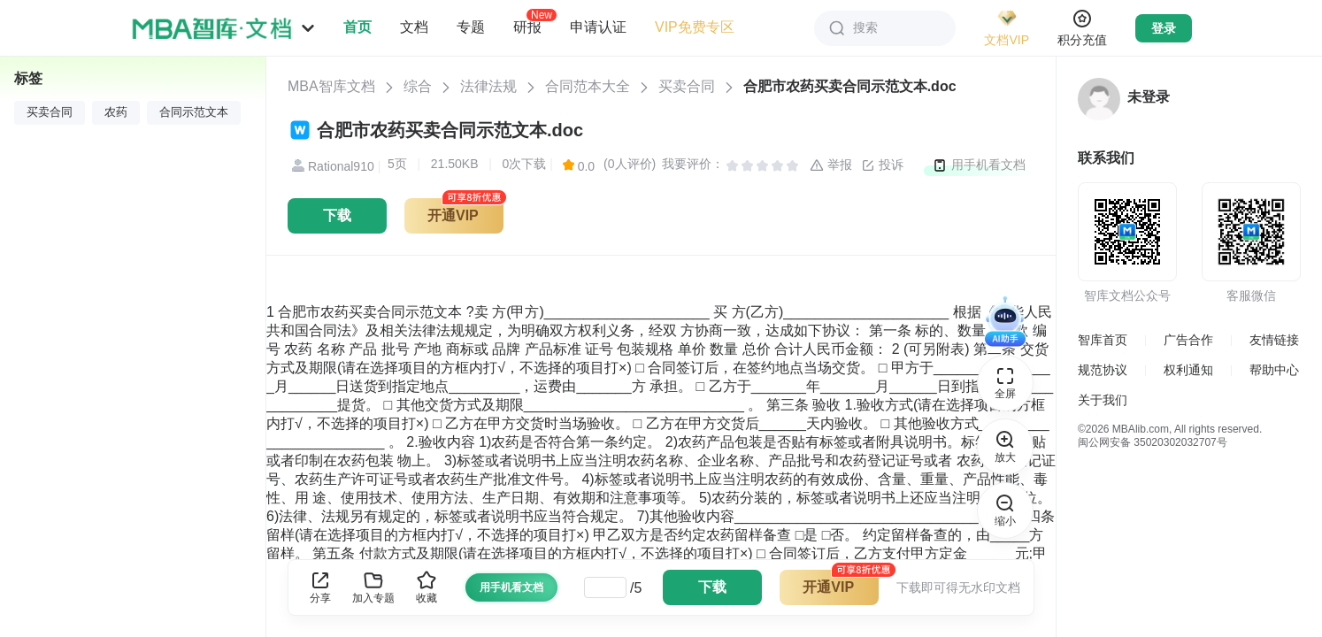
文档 (414, 27)
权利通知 (1188, 370)
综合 (418, 86)
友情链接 (1274, 340)
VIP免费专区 (694, 27)
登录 (1163, 28)
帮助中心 (1274, 370)
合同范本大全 (587, 86)
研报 (527, 27)
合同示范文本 (193, 112)
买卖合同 (686, 86)
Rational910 (331, 166)
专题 (471, 27)
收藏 (426, 587)
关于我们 (1102, 400)
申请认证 (598, 27)
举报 (831, 165)
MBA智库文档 (331, 86)
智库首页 (1102, 340)
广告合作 (1188, 340)
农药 (115, 112)
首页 (357, 27)
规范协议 (1102, 370)
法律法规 (488, 86)
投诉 (882, 165)
